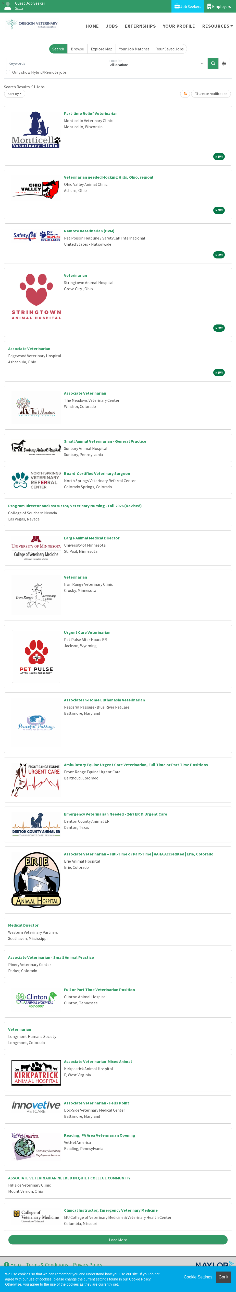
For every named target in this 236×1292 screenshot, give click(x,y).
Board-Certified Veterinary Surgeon (97, 473)
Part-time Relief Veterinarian (91, 113)
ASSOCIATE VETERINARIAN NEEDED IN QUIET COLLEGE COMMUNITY (69, 1177)
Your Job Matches (134, 48)
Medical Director (23, 925)
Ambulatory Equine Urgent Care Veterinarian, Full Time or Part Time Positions (136, 764)
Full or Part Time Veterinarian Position (99, 989)
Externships (140, 26)
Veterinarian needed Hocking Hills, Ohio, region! (108, 177)
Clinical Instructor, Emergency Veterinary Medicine (111, 1210)
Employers (219, 6)
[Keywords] (56, 63)
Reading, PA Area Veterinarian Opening (99, 1135)
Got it (223, 1277)
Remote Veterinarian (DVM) (89, 230)
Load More (118, 1239)
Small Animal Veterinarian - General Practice (105, 441)
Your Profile (179, 26)
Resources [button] (215, 26)
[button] (224, 63)
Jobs (112, 26)
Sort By (13, 93)
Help (12, 1264)
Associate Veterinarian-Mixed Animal (98, 1061)
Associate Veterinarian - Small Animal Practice (51, 957)
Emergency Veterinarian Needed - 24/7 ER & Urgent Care (115, 814)
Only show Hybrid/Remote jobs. (39, 72)
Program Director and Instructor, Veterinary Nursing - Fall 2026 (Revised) (75, 505)
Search (58, 48)
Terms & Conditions (47, 1264)
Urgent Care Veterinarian (87, 632)
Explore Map (102, 48)
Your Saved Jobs (170, 48)
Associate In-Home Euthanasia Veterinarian (104, 699)
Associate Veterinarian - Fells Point (96, 1102)
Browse (77, 48)
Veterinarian (75, 275)
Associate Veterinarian (29, 348)
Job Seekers (188, 6)
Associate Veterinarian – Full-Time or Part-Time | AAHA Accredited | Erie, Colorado (139, 853)
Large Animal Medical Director (91, 537)
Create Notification (211, 93)
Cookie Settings (198, 1277)
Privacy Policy (87, 1264)
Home (92, 26)
